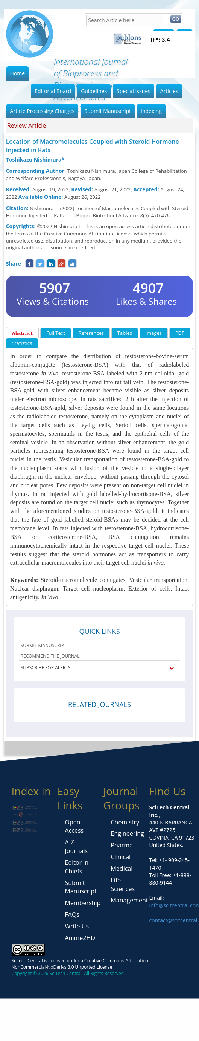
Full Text (55, 333)
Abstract (22, 333)
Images (154, 333)
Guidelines (94, 91)
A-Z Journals (76, 846)
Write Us (77, 926)
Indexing (151, 110)
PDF (179, 333)
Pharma (122, 845)
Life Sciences (123, 884)
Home (17, 73)
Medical (121, 868)
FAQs (72, 914)
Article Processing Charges (42, 110)
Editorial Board (53, 91)
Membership (83, 903)
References (91, 333)
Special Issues (133, 91)
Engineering (127, 833)
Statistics (22, 343)
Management (129, 900)
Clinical (121, 857)
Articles (169, 91)
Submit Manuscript (107, 110)
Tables (124, 333)
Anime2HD (80, 938)
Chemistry (125, 822)
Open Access (74, 826)
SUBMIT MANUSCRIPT (44, 645)
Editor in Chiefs (77, 866)
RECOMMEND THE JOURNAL (50, 656)
